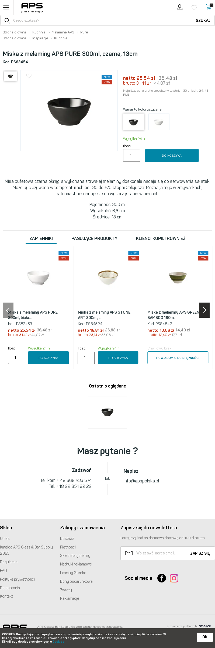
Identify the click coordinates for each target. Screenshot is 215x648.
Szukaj (203, 20)
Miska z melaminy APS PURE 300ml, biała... (33, 315)
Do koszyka (172, 155)
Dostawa (67, 538)
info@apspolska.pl (141, 481)
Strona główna (14, 32)
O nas (4, 538)
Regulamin (9, 562)
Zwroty (66, 590)
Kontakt (6, 596)
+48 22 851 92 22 (74, 486)
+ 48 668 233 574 (74, 480)
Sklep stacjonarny (75, 555)
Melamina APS (63, 32)
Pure (84, 32)
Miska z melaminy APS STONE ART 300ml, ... (104, 315)
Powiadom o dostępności (177, 358)
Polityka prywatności (17, 579)
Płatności (68, 547)
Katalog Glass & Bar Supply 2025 (26, 550)
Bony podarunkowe (76, 581)
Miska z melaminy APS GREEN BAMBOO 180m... (173, 315)
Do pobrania (10, 588)
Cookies (58, 641)
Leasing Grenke (73, 573)
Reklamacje (69, 598)
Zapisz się (200, 553)
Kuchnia (39, 32)
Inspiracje (40, 38)
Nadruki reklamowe (76, 564)
